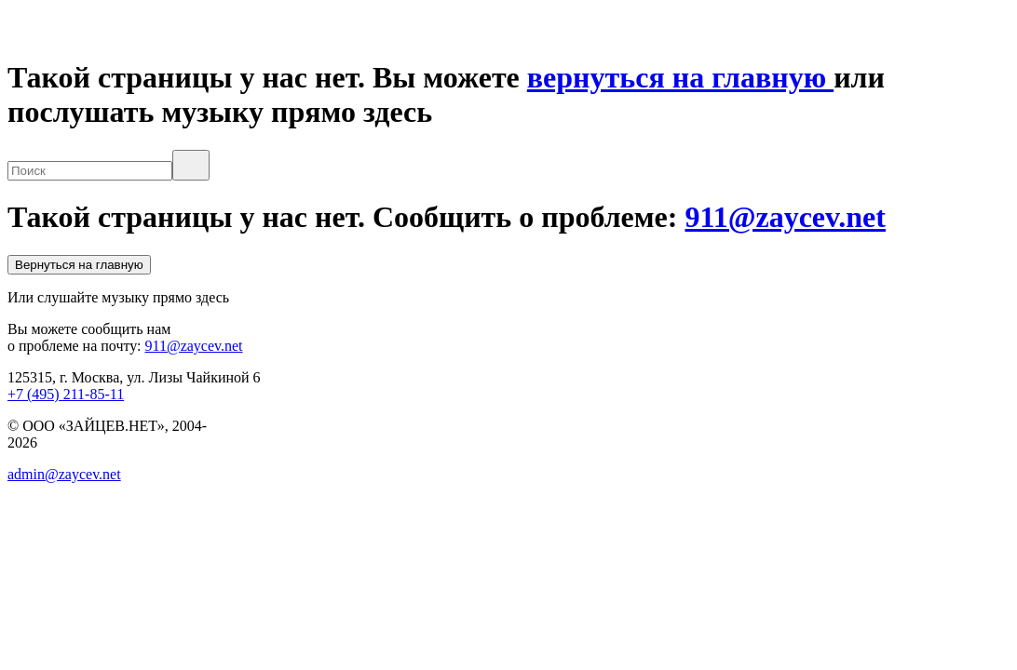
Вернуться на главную (79, 265)
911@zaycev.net (785, 217)
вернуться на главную (680, 77)
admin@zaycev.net (64, 474)
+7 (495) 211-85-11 (65, 394)
